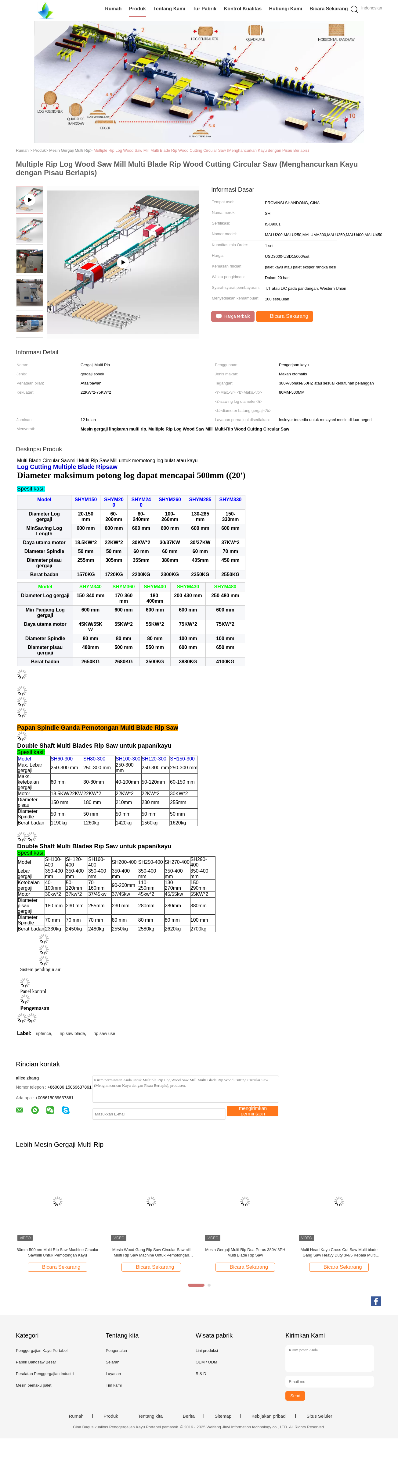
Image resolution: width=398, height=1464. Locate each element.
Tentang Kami (169, 8)
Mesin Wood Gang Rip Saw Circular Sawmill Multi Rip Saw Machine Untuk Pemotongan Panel (151, 1252)
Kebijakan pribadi (269, 1416)
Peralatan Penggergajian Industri (45, 1373)
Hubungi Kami (285, 8)
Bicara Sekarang (328, 8)
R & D (201, 1373)
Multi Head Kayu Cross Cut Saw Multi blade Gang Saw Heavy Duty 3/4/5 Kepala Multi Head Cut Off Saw (339, 1252)
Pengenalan (116, 1350)
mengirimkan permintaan (253, 1111)
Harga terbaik (233, 316)
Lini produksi (207, 1350)
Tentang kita (150, 1416)
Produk (137, 8)
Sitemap (223, 1416)
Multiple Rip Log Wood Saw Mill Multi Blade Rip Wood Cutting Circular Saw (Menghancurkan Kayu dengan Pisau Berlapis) (201, 150)
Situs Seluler (319, 1416)
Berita (189, 1416)
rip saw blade (72, 1033)
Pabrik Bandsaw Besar (36, 1362)
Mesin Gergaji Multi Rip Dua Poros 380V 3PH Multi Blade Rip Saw (245, 1252)
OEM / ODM (206, 1362)
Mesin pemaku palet (33, 1385)
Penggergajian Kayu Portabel (41, 1350)
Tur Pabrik (204, 8)
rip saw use (104, 1033)
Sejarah (112, 1362)
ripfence (43, 1033)
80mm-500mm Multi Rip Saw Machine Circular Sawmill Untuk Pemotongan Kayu (57, 1252)
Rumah (113, 8)
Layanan (113, 1373)
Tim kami (113, 1385)
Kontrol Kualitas (243, 8)
